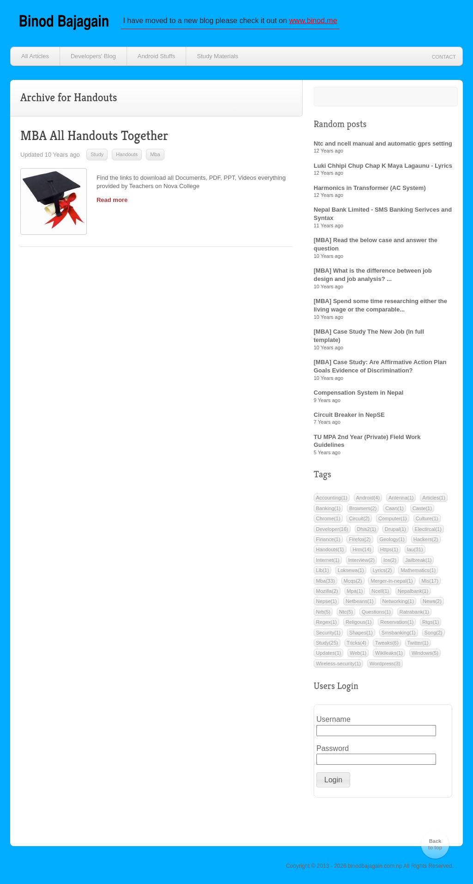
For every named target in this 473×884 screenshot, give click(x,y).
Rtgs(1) (430, 622)
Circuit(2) (359, 518)
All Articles (35, 56)
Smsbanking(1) (399, 632)
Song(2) (433, 632)
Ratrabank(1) (414, 612)
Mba (155, 154)
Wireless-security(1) (338, 663)
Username (329, 719)
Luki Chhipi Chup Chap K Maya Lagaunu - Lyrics (383, 165)
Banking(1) (328, 508)
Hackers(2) (425, 539)
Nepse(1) (326, 601)
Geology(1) (391, 539)
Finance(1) (328, 539)
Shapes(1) (361, 632)
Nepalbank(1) (413, 591)
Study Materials (217, 56)
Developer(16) (332, 529)
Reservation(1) (396, 622)
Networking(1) (398, 601)
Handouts (127, 154)
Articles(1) (433, 497)
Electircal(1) (428, 529)
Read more (112, 199)
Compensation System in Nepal (358, 392)
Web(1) (358, 653)
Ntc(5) (346, 612)
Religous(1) (358, 622)
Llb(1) (322, 570)
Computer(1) (392, 518)
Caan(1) (394, 508)
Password (329, 748)
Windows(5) (425, 653)
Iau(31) (415, 549)
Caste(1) (422, 508)
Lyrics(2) (382, 570)
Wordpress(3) (385, 663)
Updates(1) (328, 653)
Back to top (435, 844)
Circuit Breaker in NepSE (349, 414)
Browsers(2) (362, 508)
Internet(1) (328, 560)
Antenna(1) (400, 497)
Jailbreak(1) (418, 560)
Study (97, 154)
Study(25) (327, 643)
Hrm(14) (361, 549)
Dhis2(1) (366, 529)
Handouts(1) (330, 549)
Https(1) (389, 549)
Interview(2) (361, 560)
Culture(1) (427, 518)
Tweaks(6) (387, 643)
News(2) (432, 601)
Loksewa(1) (351, 570)
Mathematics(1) (418, 570)
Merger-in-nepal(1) (391, 581)
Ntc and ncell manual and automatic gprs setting (383, 143)
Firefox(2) (359, 539)
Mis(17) (429, 581)
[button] (333, 779)
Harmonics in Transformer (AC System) (370, 187)
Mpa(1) (355, 591)
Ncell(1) (380, 591)
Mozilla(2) (327, 591)
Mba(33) (325, 581)
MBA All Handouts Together (94, 136)
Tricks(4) (356, 643)
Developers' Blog (93, 56)
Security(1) (328, 632)
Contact (444, 57)
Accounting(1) (331, 497)
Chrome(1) (328, 518)
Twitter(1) (418, 643)
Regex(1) (326, 622)
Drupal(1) (395, 529)
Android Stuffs (156, 56)
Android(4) (368, 497)
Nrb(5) (323, 612)
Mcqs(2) (353, 581)
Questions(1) (376, 612)
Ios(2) (389, 560)
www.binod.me (313, 20)
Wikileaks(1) (389, 653)
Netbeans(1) (360, 601)
